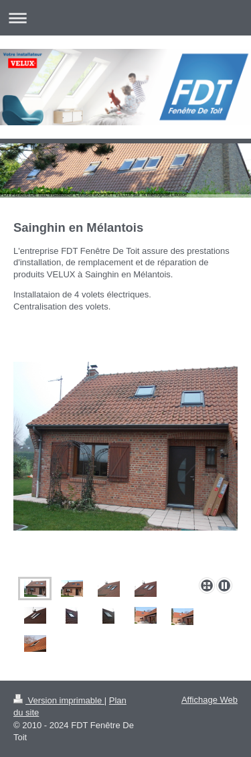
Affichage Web (209, 700)
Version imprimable (58, 700)
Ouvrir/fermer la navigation (125, 17)
